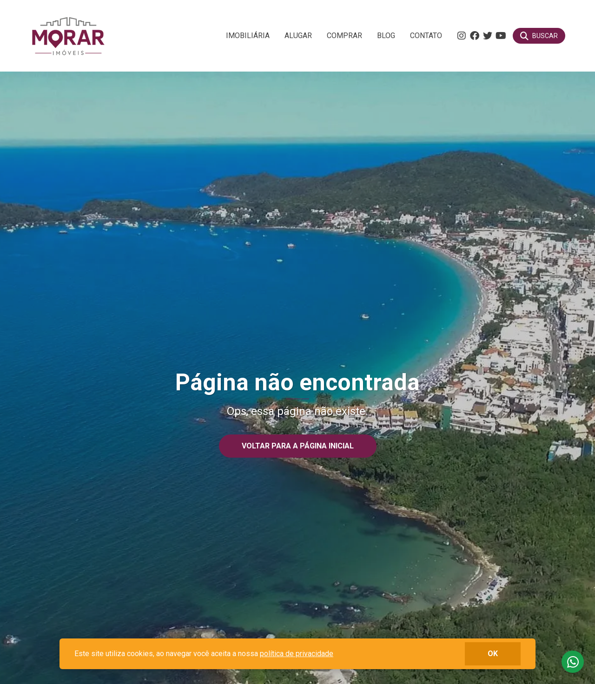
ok (493, 653)
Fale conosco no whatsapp (573, 662)
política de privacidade (296, 653)
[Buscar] (539, 36)
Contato (426, 35)
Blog (386, 35)
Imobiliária (248, 35)
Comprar (344, 35)
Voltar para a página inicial (298, 445)
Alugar (298, 35)
